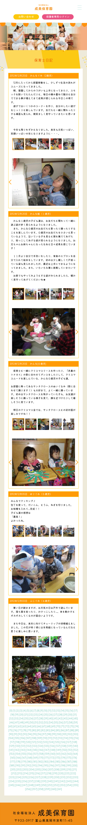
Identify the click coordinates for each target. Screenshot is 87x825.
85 (57, 730)
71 (62, 726)
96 (39, 734)
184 (52, 761)
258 (41, 789)
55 (55, 722)
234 (11, 781)
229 (50, 777)
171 (46, 757)
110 (45, 738)
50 (31, 722)
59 (75, 722)
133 (34, 746)
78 (24, 730)
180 (29, 761)
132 (29, 746)
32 (11, 718)
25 (45, 714)
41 (55, 718)
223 (12, 777)
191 (23, 765)
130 (17, 746)
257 (34, 789)
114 (65, 738)
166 (18, 757)
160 (52, 754)
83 (48, 730)
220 (61, 773)
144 (29, 750)
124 (51, 742)
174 (63, 757)
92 (20, 734)
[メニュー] (79, 7)
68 (48, 726)
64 (29, 726)
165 (13, 757)
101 (64, 734)
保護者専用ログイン (58, 16)
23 (35, 714)
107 (28, 738)
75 (10, 730)
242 (62, 781)
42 (60, 718)
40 (50, 718)
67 (43, 726)
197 (57, 765)
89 (76, 730)
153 (12, 754)
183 (46, 761)
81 (38, 730)
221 (67, 773)
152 (75, 750)
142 (17, 750)
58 (70, 722)
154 (18, 754)
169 (35, 757)
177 (12, 761)
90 (11, 734)
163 (69, 754)
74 (76, 726)
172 (52, 757)
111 (50, 738)
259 (47, 789)
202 (19, 769)
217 (43, 773)
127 (69, 742)
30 (70, 714)
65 (34, 726)
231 (63, 777)
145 (35, 750)
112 (55, 738)
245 (11, 785)
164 (75, 754)
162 (63, 754)
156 (29, 754)
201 (13, 769)
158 (41, 754)
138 (64, 746)
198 (63, 765)
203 (25, 769)
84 (52, 730)
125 (57, 742)
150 (64, 750)
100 (59, 734)
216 (37, 773)
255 (75, 785)
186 (63, 761)
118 (17, 742)
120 (28, 742)
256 (28, 789)
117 (12, 742)
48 (21, 722)
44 (70, 718)
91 (15, 734)
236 (24, 781)
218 (49, 773)
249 (37, 785)
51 (36, 722)
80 (34, 730)
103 (75, 734)
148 (53, 750)
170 (41, 757)
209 (63, 769)
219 (55, 773)
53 (45, 722)
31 (75, 714)
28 (60, 714)
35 (26, 718)
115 (71, 738)
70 (58, 726)
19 (17, 714)
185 (58, 761)
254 (69, 785)
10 (45, 710)
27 (55, 714)
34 (21, 718)
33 (16, 718)
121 (33, 742)
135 (46, 746)
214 (26, 773)
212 (14, 773)
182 (40, 761)
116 (76, 738)
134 (40, 746)
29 (65, 714)
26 (50, 714)
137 (58, 746)
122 (39, 742)
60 (10, 726)
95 (34, 734)
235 (18, 781)
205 (38, 769)
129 (12, 746)
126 (63, 742)
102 (70, 734)
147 (47, 750)
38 (41, 718)
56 (60, 722)
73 (72, 726)
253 (62, 785)
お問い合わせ (26, 16)
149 (58, 750)
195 (46, 765)
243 (69, 781)
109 (39, 738)
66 (39, 726)
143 (23, 750)
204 (31, 769)
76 (15, 730)
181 (34, 761)
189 (12, 765)
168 (29, 757)
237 (31, 781)
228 (44, 777)
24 (40, 714)
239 (43, 781)
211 (74, 769)
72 (67, 726)
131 (23, 746)
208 (56, 769)
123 (45, 742)
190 (17, 765)
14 (62, 710)
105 (17, 738)
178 (18, 761)
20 (21, 714)
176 (74, 757)
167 (24, 757)
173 (57, 757)
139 (69, 746)
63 (24, 726)
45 (75, 718)
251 (50, 785)
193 (34, 765)
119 (22, 742)
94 (29, 734)
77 (19, 730)
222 (73, 773)
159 (47, 754)
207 (50, 769)
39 (45, 718)
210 (69, 769)
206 (44, 769)
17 (76, 710)
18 (12, 714)
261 (59, 789)
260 (53, 789)
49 (26, 722)
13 (58, 710)
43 (65, 718)
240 (50, 781)
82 (43, 730)
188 (74, 761)
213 (20, 773)
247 (24, 785)
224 (18, 777)
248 (31, 785)
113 (60, 738)
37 (36, 718)
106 (22, 738)
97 (44, 734)
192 (28, 765)
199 (68, 765)
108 (34, 738)
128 (74, 742)
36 (31, 718)
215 (31, 773)
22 (30, 714)
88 (72, 730)
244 (75, 781)
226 (31, 777)
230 (56, 777)
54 (50, 722)
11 (49, 710)
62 (19, 726)
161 (58, 754)
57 (65, 722)
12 (53, 710)
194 (40, 765)
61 (15, 726)
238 (37, 781)
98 (49, 734)
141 (11, 750)
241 (56, 781)
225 (25, 777)
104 (11, 738)
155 (24, 754)
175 (69, 757)
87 (67, 730)
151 (70, 750)
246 (18, 785)
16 (71, 710)
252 (56, 785)
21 (26, 714)
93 (25, 734)
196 (51, 765)
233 (75, 777)
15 (67, 710)
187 (69, 761)
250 (44, 785)
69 (53, 726)
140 (75, 746)
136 (52, 746)
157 (35, 754)
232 (69, 777)
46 (11, 722)
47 (16, 722)
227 (37, 777)
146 (41, 750)
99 (53, 734)
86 (62, 730)
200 (74, 765)
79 (29, 730)
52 (40, 722)
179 (23, 761)
